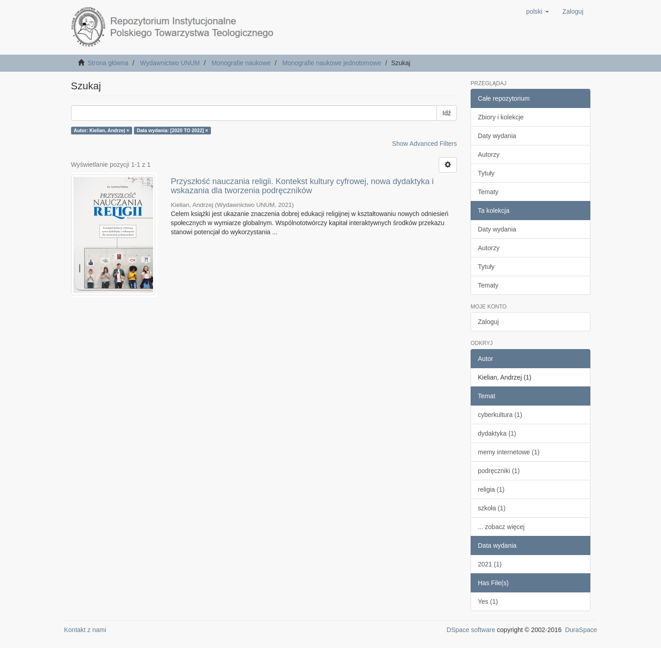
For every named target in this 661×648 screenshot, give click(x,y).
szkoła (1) (492, 508)
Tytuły (486, 173)
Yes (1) (488, 601)
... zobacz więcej (501, 526)
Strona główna (107, 63)
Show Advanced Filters (424, 143)
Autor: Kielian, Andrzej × (101, 130)
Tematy (488, 191)
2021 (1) (490, 564)
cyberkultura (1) (500, 414)
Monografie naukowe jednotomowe (331, 63)
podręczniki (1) (499, 470)
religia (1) (491, 489)
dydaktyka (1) (497, 433)
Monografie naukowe (241, 63)
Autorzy (488, 154)
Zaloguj (488, 321)
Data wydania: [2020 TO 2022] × (172, 130)
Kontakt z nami (85, 629)
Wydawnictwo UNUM (170, 63)
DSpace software (470, 629)
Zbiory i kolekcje (500, 117)
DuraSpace (581, 629)
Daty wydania (497, 135)
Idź (446, 113)
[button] (537, 11)
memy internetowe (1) (508, 452)
